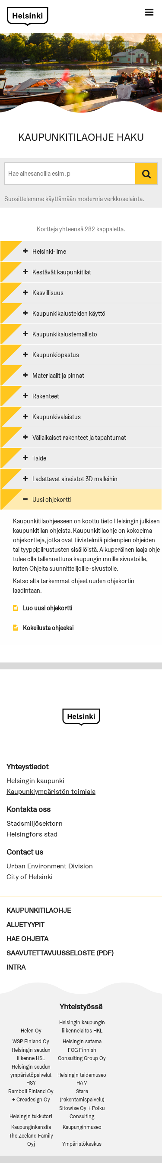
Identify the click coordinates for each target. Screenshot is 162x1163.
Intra (15, 967)
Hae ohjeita (27, 938)
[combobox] (70, 173)
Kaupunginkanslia (31, 1127)
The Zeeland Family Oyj (31, 1139)
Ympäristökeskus (82, 1144)
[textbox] (38, 173)
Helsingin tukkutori (31, 1116)
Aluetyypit (25, 924)
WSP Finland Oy (31, 1041)
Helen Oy (31, 1030)
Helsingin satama (82, 1041)
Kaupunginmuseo (82, 1127)
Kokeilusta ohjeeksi (43, 628)
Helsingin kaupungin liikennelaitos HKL (82, 1026)
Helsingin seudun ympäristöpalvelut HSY (30, 1074)
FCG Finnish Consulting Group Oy (82, 1054)
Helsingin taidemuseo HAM (81, 1079)
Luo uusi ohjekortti (42, 608)
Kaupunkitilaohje (38, 910)
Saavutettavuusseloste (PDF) (60, 953)
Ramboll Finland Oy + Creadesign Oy (31, 1095)
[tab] (81, 251)
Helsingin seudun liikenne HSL (31, 1054)
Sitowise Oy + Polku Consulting (82, 1112)
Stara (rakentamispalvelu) (82, 1095)
